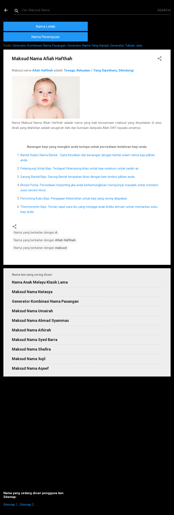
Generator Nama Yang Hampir (88, 45)
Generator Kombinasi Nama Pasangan (39, 45)
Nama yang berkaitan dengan (35, 232)
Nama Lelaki (45, 26)
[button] (159, 59)
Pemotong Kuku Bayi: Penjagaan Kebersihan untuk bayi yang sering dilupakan (73, 198)
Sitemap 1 (10, 504)
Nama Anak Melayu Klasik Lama (40, 282)
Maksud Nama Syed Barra (34, 339)
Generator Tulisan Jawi (126, 45)
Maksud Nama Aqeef (30, 368)
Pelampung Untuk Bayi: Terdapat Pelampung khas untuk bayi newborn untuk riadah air (79, 168)
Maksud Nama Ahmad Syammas (40, 320)
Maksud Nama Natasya (32, 292)
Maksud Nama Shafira (31, 349)
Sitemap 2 (27, 504)
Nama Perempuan (45, 37)
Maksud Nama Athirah (31, 330)
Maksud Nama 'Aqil (28, 359)
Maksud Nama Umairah (32, 311)
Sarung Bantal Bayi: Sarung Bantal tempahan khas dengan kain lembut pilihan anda (77, 177)
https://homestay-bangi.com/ (37, 505)
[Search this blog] (89, 10)
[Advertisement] (87, 435)
